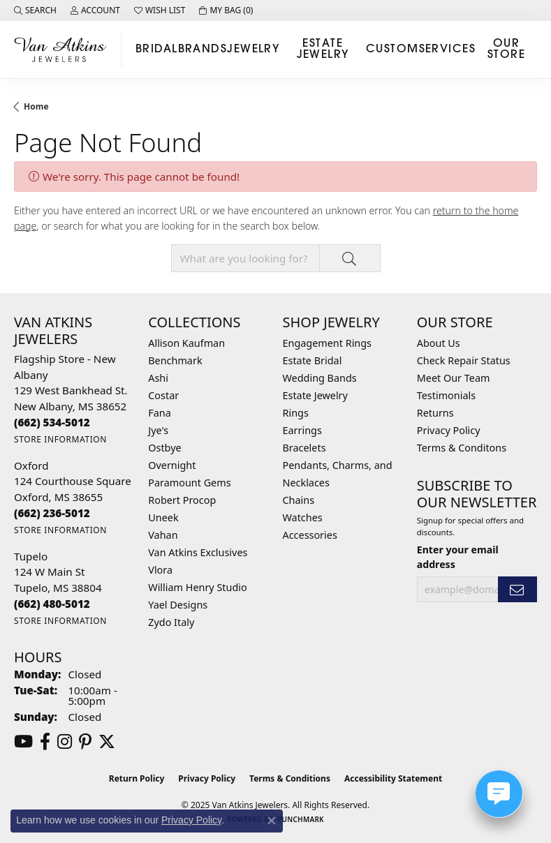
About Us (438, 343)
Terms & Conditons (461, 447)
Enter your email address (458, 557)
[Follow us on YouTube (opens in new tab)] (23, 741)
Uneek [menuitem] (163, 517)
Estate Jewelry (323, 49)
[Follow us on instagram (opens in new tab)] (64, 741)
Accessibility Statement (393, 778)
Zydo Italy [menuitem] (171, 622)
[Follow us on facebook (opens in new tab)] (45, 741)
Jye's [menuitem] (158, 430)
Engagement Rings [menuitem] (327, 343)
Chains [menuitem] (299, 500)
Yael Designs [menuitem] (177, 604)
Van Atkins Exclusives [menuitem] (197, 552)
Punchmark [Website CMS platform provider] (300, 819)
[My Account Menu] (95, 10)
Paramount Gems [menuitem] (189, 482)
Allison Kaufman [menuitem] (186, 343)
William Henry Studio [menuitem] (197, 587)
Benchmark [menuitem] (175, 360)
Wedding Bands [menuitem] (320, 378)
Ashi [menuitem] (158, 378)
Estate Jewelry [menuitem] (315, 395)
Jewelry (253, 49)
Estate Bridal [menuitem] (312, 360)
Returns (435, 412)
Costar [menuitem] (163, 395)
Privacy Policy (448, 430)
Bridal (156, 49)
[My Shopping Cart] (226, 10)
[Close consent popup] (271, 820)
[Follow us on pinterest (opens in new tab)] (85, 741)
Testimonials (446, 395)
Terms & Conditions (289, 778)
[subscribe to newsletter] (517, 589)
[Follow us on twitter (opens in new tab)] (106, 741)
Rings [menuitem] (296, 412)
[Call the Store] (52, 422)
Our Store (506, 49)
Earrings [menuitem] (302, 430)
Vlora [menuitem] (160, 569)
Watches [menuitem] (303, 517)
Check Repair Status (463, 360)
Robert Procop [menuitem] (182, 500)
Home (36, 106)
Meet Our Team (453, 378)
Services (447, 49)
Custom (392, 49)
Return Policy (137, 778)
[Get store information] (60, 439)
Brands (203, 49)
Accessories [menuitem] (310, 535)
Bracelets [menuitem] (304, 447)
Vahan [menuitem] (162, 535)
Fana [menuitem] (159, 412)
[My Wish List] (159, 10)
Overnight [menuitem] (172, 465)
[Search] (35, 10)
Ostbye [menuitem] (164, 447)
